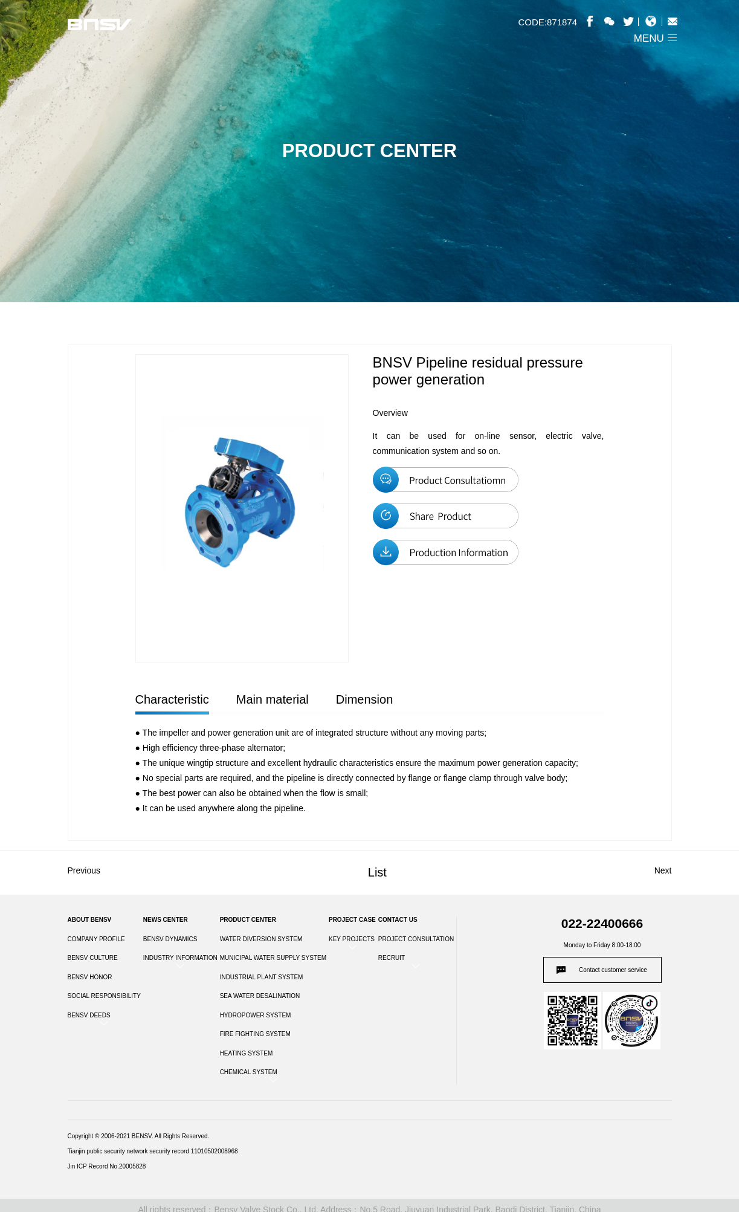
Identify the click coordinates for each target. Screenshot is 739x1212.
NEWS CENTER (165, 919)
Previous (84, 870)
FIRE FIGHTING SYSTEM (255, 1034)
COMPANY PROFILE (96, 939)
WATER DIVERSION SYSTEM (261, 939)
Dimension (364, 699)
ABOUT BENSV (90, 919)
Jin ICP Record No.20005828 (107, 1166)
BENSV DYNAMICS (170, 939)
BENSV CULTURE (93, 957)
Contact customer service (613, 970)
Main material (272, 699)
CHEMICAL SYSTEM (248, 1072)
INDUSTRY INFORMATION (180, 957)
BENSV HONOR (90, 977)
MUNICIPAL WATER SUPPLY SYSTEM (273, 957)
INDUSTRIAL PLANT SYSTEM (261, 977)
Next (663, 870)
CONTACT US (398, 919)
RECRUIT (391, 957)
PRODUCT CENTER (248, 919)
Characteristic (172, 699)
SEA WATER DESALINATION (260, 996)
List (377, 872)
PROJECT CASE (352, 919)
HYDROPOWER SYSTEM (255, 1015)
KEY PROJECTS (352, 939)
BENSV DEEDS (89, 1015)
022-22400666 (602, 923)
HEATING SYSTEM (246, 1053)
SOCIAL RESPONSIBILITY (104, 996)
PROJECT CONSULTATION (416, 939)
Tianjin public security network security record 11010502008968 (153, 1151)
